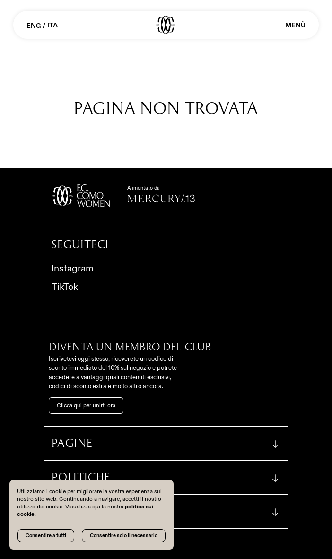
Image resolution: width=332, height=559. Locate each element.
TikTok (65, 286)
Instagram (73, 268)
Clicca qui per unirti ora (86, 405)
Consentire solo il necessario (123, 535)
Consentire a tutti (46, 535)
